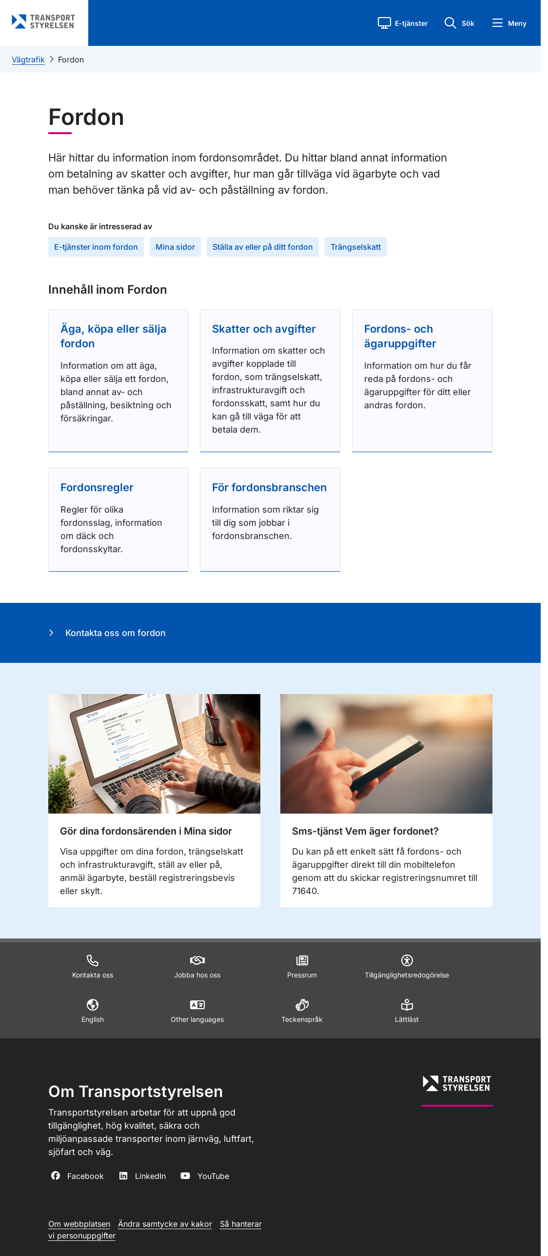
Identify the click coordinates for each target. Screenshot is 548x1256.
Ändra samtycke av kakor (165, 1224)
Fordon (71, 59)
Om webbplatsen (79, 1224)
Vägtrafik (28, 59)
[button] (403, 23)
